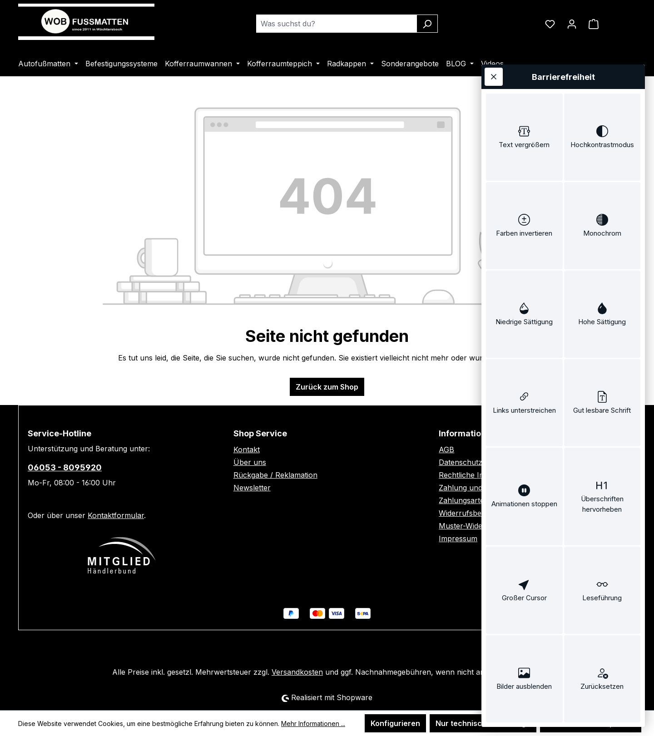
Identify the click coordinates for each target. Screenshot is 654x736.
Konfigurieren (395, 723)
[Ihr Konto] (572, 24)
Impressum (458, 538)
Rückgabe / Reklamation (275, 474)
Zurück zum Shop (327, 386)
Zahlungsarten (464, 500)
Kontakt (246, 449)
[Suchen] (427, 24)
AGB (446, 449)
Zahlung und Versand (476, 487)
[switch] (524, 137)
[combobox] (336, 24)
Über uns (249, 462)
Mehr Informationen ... (313, 723)
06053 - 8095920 (65, 467)
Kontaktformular (116, 515)
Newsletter (252, 487)
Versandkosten (297, 672)
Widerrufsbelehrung (473, 513)
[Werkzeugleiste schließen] (494, 77)
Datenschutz (460, 462)
